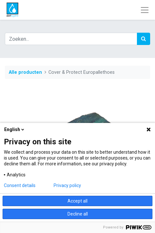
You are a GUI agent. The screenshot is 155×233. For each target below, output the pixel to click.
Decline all (77, 213)
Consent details (20, 185)
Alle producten (25, 72)
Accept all (77, 201)
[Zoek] (143, 39)
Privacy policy (67, 185)
